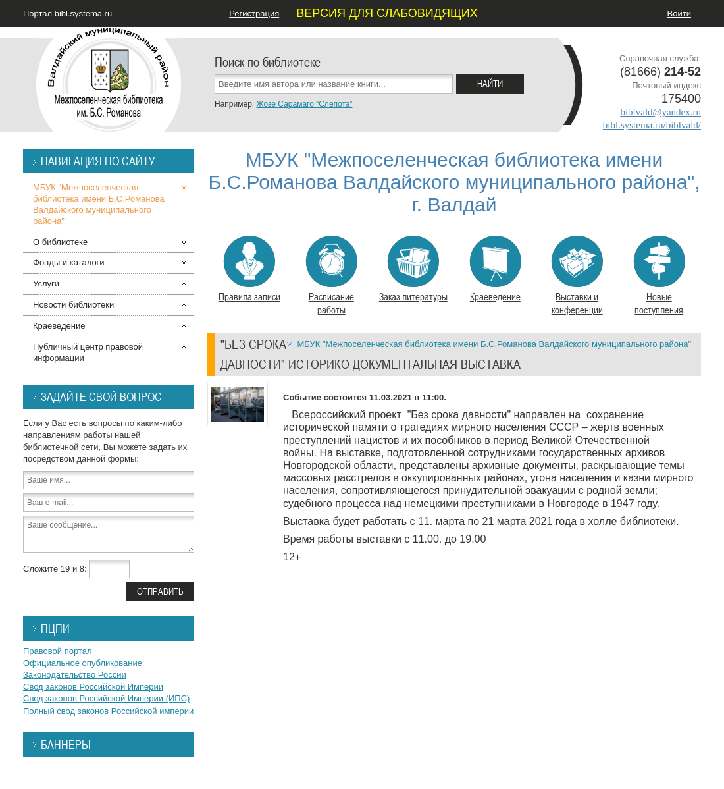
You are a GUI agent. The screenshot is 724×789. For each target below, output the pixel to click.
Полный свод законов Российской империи (108, 711)
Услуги (46, 283)
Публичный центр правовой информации (88, 352)
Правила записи (249, 269)
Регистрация (254, 13)
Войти (679, 13)
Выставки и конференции (577, 276)
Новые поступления (659, 276)
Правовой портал (57, 651)
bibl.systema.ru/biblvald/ (652, 125)
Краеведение (495, 269)
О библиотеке (60, 242)
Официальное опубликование (82, 663)
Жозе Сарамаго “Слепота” (304, 104)
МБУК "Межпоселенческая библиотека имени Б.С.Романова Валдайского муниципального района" (494, 344)
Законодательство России (74, 675)
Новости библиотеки (73, 305)
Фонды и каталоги (69, 262)
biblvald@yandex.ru (660, 112)
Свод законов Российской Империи (93, 687)
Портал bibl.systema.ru (67, 13)
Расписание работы (331, 276)
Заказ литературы (413, 269)
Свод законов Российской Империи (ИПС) (106, 698)
